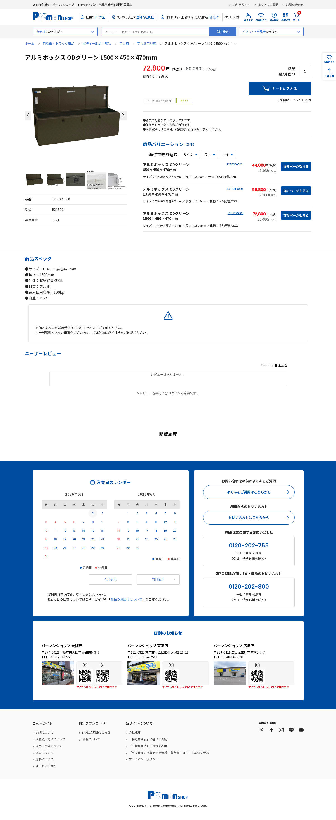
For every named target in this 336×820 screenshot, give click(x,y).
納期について (44, 732)
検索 (226, 31)
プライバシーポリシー (143, 759)
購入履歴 (274, 19)
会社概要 (135, 732)
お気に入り (261, 19)
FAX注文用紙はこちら (96, 732)
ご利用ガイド (241, 4)
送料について (44, 759)
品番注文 (285, 19)
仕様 (225, 154)
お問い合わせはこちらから (248, 517)
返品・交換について (49, 746)
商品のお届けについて (126, 599)
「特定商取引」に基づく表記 (148, 739)
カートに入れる (284, 88)
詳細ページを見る (296, 166)
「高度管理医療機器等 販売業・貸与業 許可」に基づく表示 (169, 752)
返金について (44, 752)
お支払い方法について (50, 739)
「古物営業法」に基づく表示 (148, 746)
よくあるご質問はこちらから (249, 492)
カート (296, 16)
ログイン (248, 19)
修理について (91, 739)
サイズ (187, 154)
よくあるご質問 (268, 4)
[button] (28, 115)
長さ (207, 154)
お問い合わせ (295, 4)
